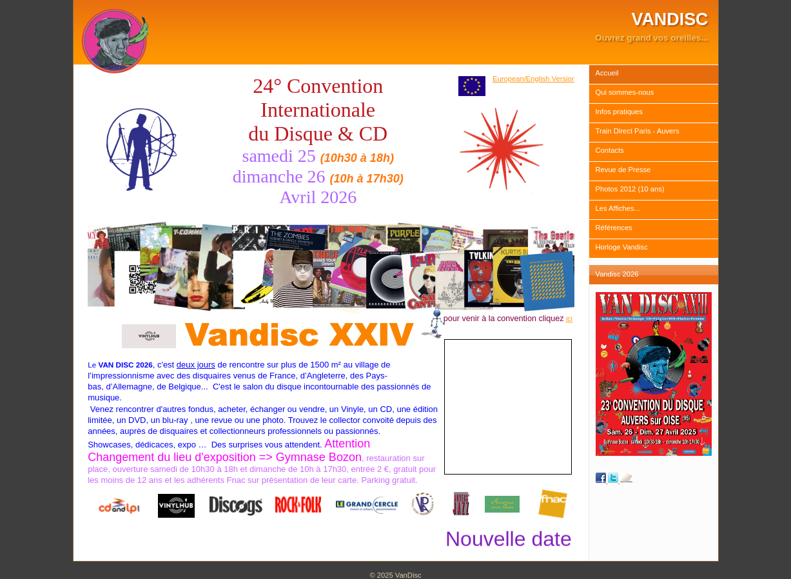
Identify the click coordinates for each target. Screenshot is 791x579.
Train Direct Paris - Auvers (637, 131)
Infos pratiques (619, 111)
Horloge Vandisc (622, 247)
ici (569, 318)
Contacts (610, 150)
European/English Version (534, 79)
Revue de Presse (623, 169)
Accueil (607, 73)
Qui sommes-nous (625, 92)
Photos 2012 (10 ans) (630, 189)
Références (614, 227)
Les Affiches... (618, 208)
